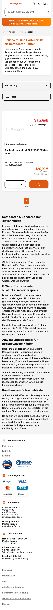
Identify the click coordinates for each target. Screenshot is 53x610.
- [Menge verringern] (8, 184)
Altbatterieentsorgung (13, 587)
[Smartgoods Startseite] (16, 4)
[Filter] (26, 97)
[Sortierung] (26, 85)
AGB (4, 581)
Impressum (7, 570)
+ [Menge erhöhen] (21, 184)
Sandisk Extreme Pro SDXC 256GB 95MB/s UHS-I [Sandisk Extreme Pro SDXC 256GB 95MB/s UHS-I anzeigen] (26, 151)
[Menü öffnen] (6, 4)
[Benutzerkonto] (39, 4)
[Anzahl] (15, 184)
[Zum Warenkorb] (45, 4)
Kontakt (6, 456)
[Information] (33, 4)
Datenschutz (8, 576)
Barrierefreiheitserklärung (15, 593)
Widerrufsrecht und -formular (16, 598)
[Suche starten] (48, 12)
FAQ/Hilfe (6, 451)
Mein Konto (7, 446)
